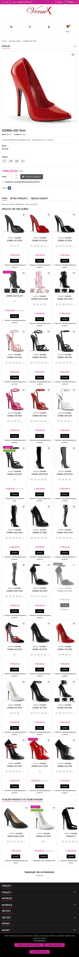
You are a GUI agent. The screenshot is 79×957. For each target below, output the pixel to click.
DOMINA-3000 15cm (65, 533)
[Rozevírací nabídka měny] (60, 2)
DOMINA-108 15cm (14, 357)
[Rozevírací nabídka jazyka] (71, 2)
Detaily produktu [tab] (19, 198)
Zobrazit (15, 261)
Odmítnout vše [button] (39, 952)
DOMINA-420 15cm (39, 649)
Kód (3, 134)
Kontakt (5, 2)
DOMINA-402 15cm (39, 591)
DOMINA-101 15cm (65, 241)
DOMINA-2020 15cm (14, 533)
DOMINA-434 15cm (64, 708)
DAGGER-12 (71, 836)
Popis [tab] (4, 198)
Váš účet (6, 911)
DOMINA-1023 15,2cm (14, 296)
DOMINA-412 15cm (14, 649)
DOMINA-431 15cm (39, 708)
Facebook (39, 875)
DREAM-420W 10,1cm (16, 836)
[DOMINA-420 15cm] (43, 808)
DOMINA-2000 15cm (40, 474)
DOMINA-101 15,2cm (14, 241)
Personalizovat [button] (54, 945)
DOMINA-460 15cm (64, 766)
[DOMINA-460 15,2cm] (39, 739)
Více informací (39, 940)
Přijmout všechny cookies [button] (29, 945)
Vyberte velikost (31, 176)
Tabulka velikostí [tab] (39, 198)
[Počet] (11, 176)
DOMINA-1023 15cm (64, 299)
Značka (17, 134)
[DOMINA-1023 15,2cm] (14, 272)
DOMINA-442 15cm (14, 766)
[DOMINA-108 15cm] (14, 449)
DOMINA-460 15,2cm (40, 766)
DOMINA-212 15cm (39, 533)
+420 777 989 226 (24, 2)
